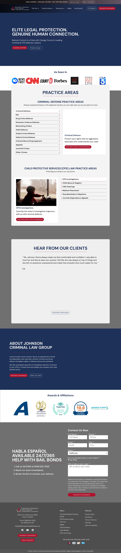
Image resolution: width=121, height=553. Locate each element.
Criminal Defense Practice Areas (69, 515)
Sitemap (88, 523)
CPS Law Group (65, 533)
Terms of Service (91, 520)
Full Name (72, 434)
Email (70, 442)
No (76, 460)
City (91, 442)
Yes (70, 460)
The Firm (63, 522)
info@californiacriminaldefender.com (27, 526)
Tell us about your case (78, 464)
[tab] (37, 111)
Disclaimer (88, 517)
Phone (92, 434)
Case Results (64, 530)
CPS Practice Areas (67, 519)
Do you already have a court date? (83, 458)
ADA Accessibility (91, 525)
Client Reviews (65, 528)
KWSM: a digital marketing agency (71, 551)
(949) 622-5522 (41, 466)
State (70, 450)
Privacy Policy (90, 514)
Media (62, 525)
